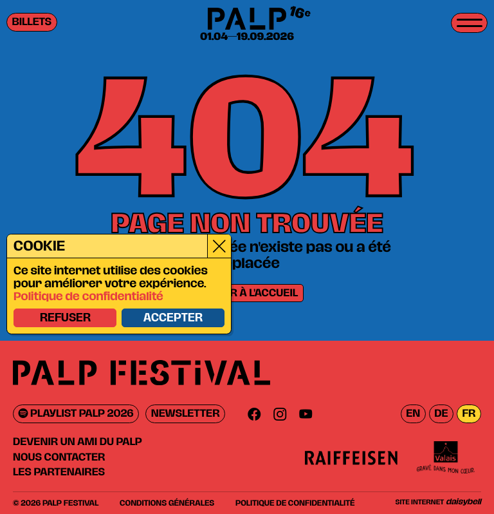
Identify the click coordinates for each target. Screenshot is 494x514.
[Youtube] (305, 414)
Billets (32, 22)
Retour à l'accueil (247, 293)
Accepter (172, 318)
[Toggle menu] (469, 23)
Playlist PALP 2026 (76, 414)
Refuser (64, 318)
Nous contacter (59, 457)
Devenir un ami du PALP (77, 442)
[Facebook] (254, 414)
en (413, 414)
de (441, 414)
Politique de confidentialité (88, 297)
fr (468, 414)
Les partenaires (59, 472)
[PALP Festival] (247, 20)
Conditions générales (167, 503)
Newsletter (185, 414)
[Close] (218, 246)
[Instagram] (279, 414)
